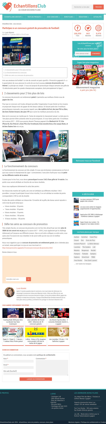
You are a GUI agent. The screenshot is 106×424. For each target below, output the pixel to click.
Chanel (76, 240)
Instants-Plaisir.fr (79, 244)
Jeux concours (52, 17)
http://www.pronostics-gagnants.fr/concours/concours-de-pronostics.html (27, 248)
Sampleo (93, 254)
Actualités (97, 17)
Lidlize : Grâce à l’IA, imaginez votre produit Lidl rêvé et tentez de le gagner (36, 341)
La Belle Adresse (93, 244)
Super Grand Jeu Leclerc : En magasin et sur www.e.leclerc (89, 223)
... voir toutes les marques (82, 264)
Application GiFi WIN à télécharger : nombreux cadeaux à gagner (91, 215)
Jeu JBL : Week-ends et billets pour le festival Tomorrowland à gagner (86, 415)
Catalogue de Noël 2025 (59, 406)
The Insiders (86, 247)
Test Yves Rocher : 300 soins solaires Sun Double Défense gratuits (86, 409)
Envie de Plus (90, 240)
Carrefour (84, 237)
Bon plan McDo (56, 404)
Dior (82, 240)
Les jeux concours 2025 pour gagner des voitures (89, 200)
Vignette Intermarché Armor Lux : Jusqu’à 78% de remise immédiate (85, 403)
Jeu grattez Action (57, 408)
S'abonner (96, 53)
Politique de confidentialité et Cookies (93, 422)
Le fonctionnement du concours (16, 73)
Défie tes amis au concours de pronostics (19, 75)
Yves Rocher (78, 260)
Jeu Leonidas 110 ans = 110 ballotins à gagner (58, 340)
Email (5, 365)
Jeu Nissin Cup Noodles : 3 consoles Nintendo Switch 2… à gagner (58, 322)
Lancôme (77, 247)
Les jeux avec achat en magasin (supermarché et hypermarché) (90, 208)
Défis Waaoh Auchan (58, 398)
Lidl (94, 247)
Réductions (83, 17)
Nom (5, 359)
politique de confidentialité (46, 355)
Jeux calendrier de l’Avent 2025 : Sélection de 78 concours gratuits (35, 322)
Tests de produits (34, 17)
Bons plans (68, 17)
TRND (93, 257)
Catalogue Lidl (56, 397)
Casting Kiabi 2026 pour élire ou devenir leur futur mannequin (13, 322)
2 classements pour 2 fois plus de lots (18, 70)
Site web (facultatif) (10, 371)
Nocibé (93, 250)
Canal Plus (93, 237)
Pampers (77, 254)
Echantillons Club (7, 24)
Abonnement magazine (88, 88)
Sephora (77, 257)
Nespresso (85, 250)
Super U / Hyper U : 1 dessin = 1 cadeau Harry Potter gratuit (13, 340)
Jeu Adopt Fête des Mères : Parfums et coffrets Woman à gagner (87, 398)
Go (28, 279)
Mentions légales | (74, 422)
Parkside (85, 254)
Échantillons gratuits (13, 17)
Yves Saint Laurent (90, 260)
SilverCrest (85, 257)
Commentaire (41, 359)
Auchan (76, 237)
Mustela (76, 250)
